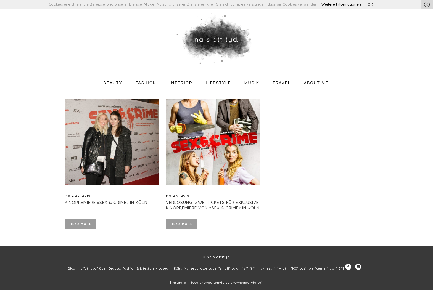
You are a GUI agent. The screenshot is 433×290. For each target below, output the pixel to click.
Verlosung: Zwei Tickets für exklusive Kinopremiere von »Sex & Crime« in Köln (213, 205)
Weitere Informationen (341, 4)
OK (370, 4)
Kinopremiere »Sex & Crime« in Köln (106, 202)
